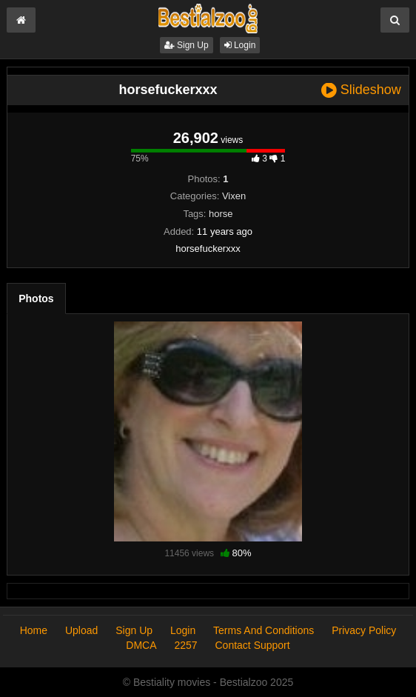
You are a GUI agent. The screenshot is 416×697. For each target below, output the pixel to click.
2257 (185, 645)
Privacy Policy (364, 630)
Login (240, 45)
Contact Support (252, 645)
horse (221, 213)
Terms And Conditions (263, 630)
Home (33, 630)
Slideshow (361, 90)
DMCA (141, 645)
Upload (81, 630)
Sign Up (186, 45)
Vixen (234, 195)
